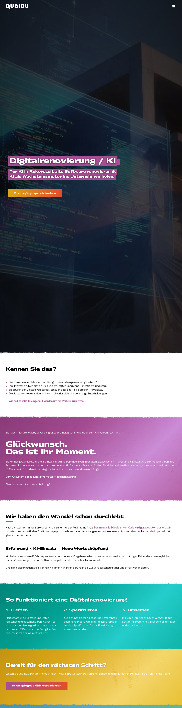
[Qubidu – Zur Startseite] (17, 6)
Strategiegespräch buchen (35, 193)
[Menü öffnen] (173, 6)
